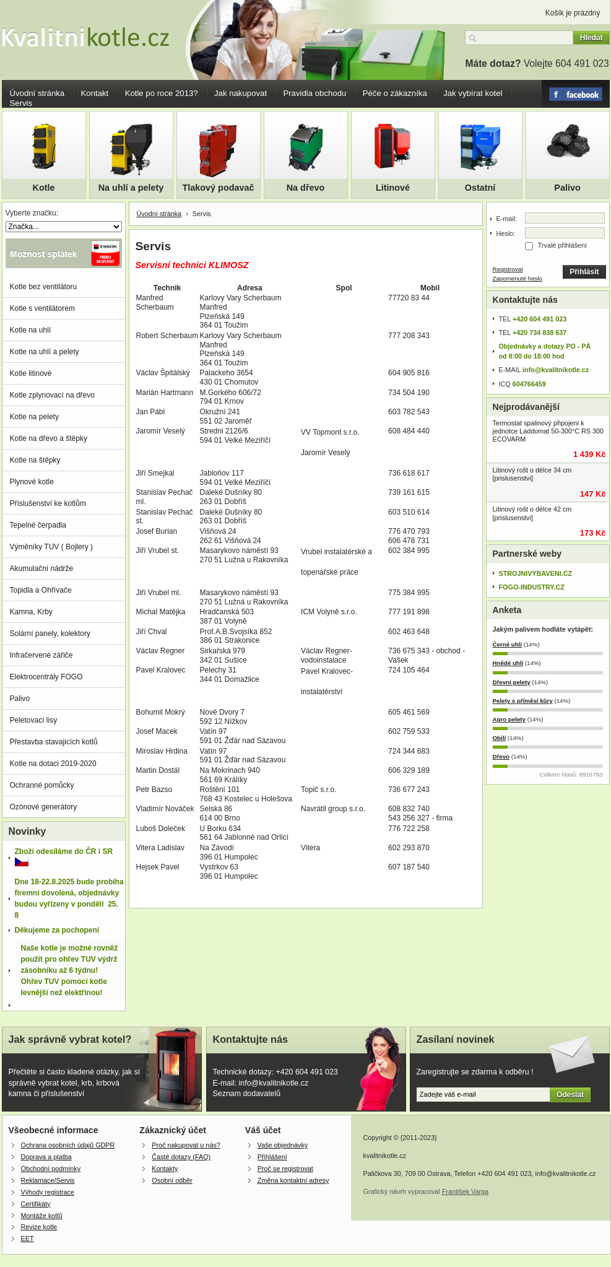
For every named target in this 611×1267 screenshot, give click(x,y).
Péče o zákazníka (395, 93)
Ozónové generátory (43, 807)
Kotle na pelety (34, 416)
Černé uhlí (507, 644)
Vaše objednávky (283, 1145)
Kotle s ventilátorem (42, 308)
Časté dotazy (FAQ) (181, 1156)
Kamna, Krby (31, 611)
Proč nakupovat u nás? (186, 1145)
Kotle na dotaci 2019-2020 (53, 763)
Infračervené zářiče (41, 655)
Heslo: (506, 233)
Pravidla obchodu (314, 93)
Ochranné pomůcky (42, 785)
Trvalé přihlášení (562, 245)
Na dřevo (306, 188)
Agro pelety (509, 719)
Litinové (393, 188)
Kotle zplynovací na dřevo (52, 395)
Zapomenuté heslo (518, 278)
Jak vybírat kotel (472, 93)
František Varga (465, 1191)
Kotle (44, 188)
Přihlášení (272, 1156)
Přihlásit (584, 272)
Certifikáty (36, 1204)
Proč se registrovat (285, 1168)
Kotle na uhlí (30, 330)
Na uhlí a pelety (131, 188)
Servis (21, 103)
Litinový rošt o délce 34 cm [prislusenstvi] (532, 474)
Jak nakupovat (240, 93)
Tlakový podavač (218, 188)
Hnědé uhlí (508, 663)
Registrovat (508, 269)
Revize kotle (39, 1226)
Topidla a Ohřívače (41, 590)
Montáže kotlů (42, 1215)
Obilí (499, 737)
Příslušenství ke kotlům (48, 503)
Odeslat (570, 1095)
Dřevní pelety (512, 682)
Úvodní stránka (37, 93)
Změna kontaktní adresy (293, 1180)
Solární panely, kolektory (50, 633)
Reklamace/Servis (48, 1180)
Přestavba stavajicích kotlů (54, 742)
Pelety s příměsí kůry (523, 700)
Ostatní (480, 188)
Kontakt (95, 93)
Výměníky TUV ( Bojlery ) (51, 546)
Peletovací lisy (34, 720)
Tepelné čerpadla (38, 525)
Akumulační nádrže (42, 568)
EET (27, 1238)
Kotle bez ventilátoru (43, 286)
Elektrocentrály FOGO (46, 677)
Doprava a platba (46, 1156)
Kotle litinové (31, 373)
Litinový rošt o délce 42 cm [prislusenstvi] (532, 513)
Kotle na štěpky (35, 460)
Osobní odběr (172, 1180)
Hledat (591, 37)
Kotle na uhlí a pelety (44, 351)
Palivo (567, 188)
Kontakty (165, 1168)
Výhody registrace (47, 1192)
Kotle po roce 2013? (161, 93)
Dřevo (501, 756)
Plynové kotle (32, 481)
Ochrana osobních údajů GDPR (68, 1145)
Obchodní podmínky (51, 1168)
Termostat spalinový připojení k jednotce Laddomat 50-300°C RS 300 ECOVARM (548, 431)
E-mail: (507, 218)
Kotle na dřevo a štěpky (48, 438)
